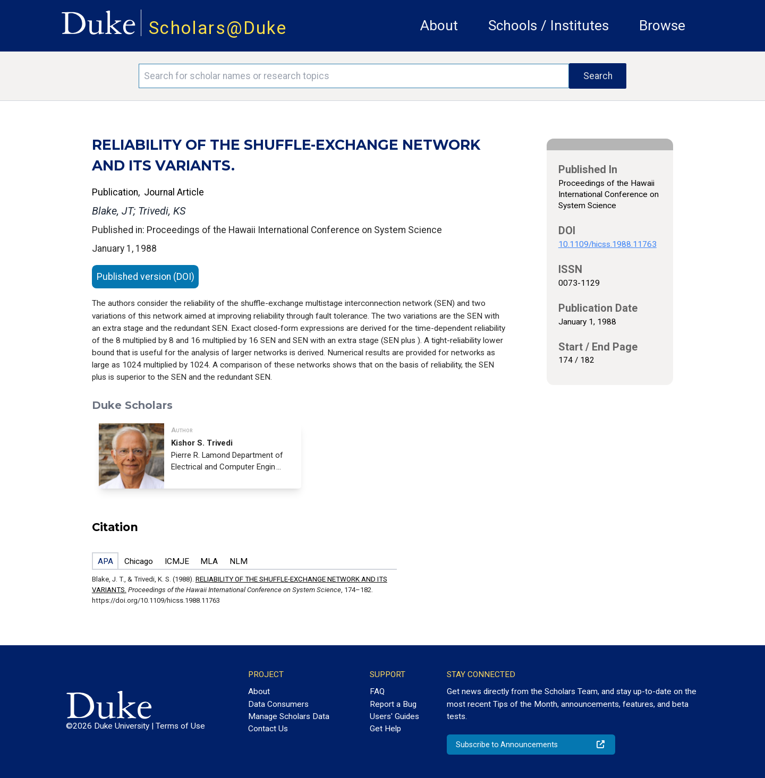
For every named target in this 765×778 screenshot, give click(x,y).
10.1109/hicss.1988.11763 (607, 244)
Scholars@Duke (218, 28)
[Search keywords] (354, 76)
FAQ (377, 691)
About (439, 25)
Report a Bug (393, 704)
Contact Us (268, 728)
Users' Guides (394, 716)
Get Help (385, 728)
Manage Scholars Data (288, 716)
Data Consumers (278, 704)
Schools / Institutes (548, 25)
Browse (662, 25)
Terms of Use (180, 726)
